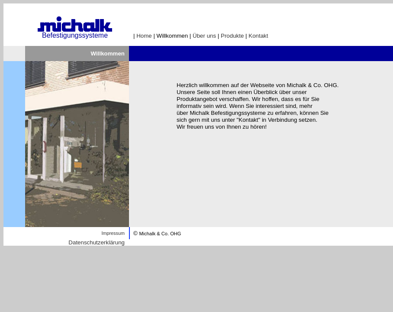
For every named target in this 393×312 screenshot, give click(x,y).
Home (144, 35)
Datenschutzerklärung (96, 242)
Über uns (204, 35)
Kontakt (258, 35)
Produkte (232, 35)
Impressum (113, 233)
